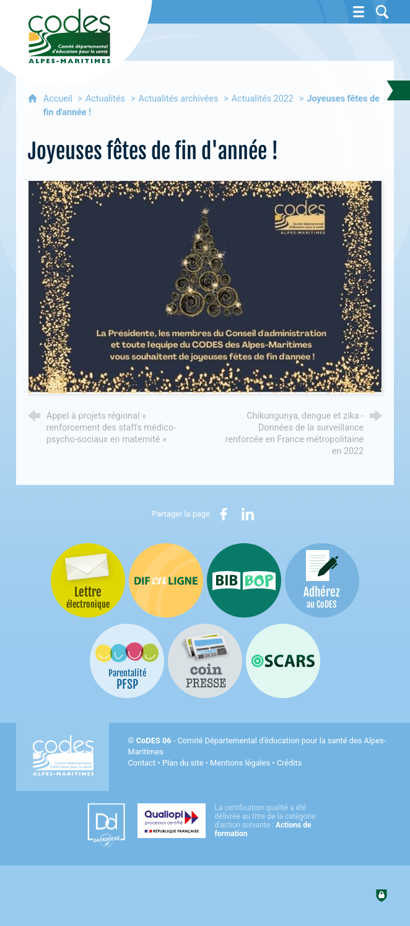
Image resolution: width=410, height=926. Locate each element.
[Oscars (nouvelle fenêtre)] (283, 661)
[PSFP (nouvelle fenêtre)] (127, 661)
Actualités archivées (179, 99)
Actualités (105, 99)
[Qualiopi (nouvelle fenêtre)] (230, 820)
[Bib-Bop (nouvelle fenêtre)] (244, 580)
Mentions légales (240, 762)
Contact (141, 762)
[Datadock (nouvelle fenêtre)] (106, 825)
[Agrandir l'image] (205, 286)
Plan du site (183, 762)
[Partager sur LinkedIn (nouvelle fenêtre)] (247, 514)
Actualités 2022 (263, 99)
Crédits (289, 762)
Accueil (59, 99)
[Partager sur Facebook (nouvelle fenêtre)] (223, 514)
